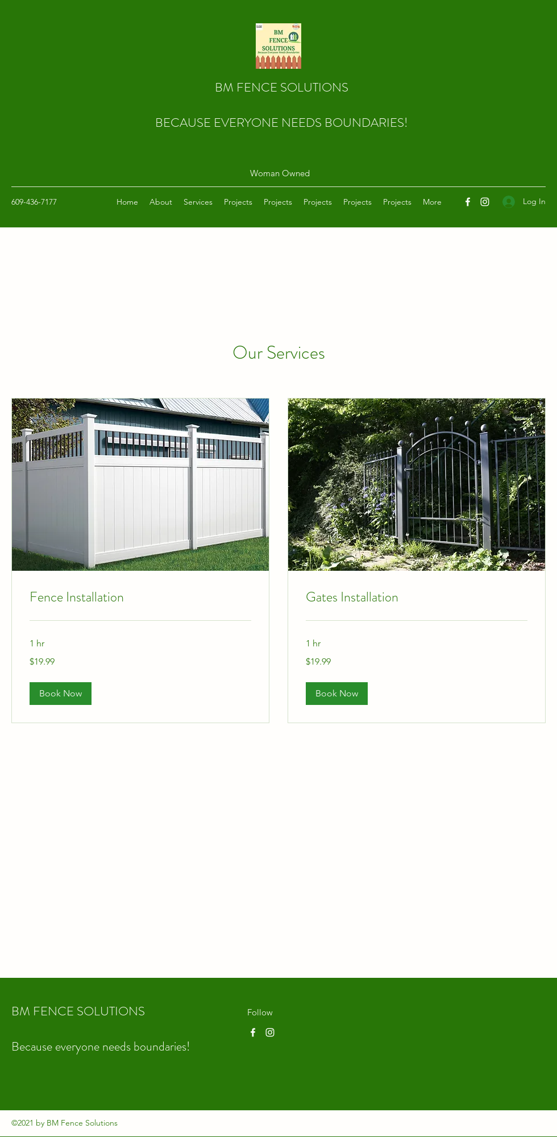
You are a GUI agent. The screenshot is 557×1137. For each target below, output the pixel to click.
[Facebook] (467, 202)
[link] (140, 597)
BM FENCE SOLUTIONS (281, 87)
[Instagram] (485, 202)
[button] (61, 693)
